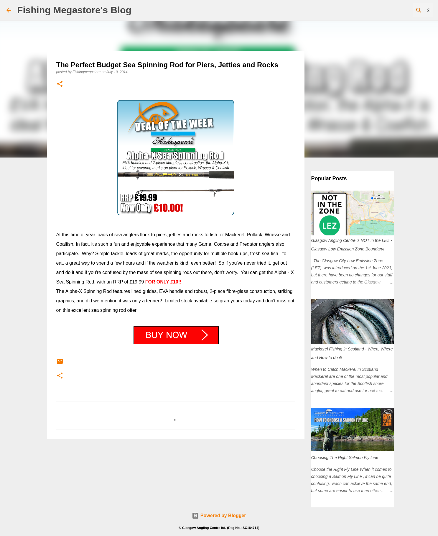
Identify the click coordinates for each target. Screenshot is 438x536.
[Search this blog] (402, 10)
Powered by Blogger (219, 515)
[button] (59, 84)
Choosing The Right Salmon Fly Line (344, 457)
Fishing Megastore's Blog (74, 10)
